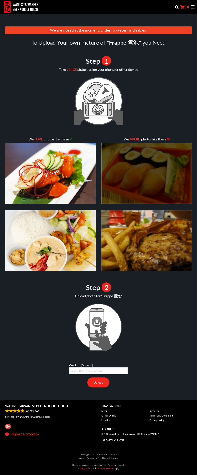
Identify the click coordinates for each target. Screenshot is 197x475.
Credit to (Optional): (98, 369)
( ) (184, 7)
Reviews (154, 410)
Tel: (112, 439)
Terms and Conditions (161, 415)
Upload (98, 382)
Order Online (108, 415)
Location (105, 420)
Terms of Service (105, 468)
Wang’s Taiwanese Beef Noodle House (37, 406)
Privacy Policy (156, 420)
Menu (104, 410)
